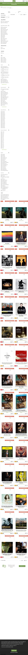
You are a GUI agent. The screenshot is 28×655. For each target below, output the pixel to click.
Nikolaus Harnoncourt (5, 531)
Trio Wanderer (7, 316)
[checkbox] (5, 21)
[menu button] (1, 1)
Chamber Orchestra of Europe (8, 532)
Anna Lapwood (6, 244)
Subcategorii (5, 17)
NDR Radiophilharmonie (7, 435)
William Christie (10, 340)
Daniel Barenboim (18, 436)
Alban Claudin (7, 220)
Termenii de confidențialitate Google (7, 646)
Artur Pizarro (7, 555)
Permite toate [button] (14, 650)
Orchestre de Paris (24, 436)
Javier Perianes (7, 268)
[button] (7, 1)
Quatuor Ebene (18, 531)
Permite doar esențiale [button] (14, 652)
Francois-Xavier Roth (23, 340)
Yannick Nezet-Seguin (23, 388)
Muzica (8, 7)
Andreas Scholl (21, 316)
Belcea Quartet (23, 531)
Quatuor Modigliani (7, 292)
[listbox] (11, 8)
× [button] (26, 3)
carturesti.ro (4, 7)
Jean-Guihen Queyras (21, 292)
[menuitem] (23, 1)
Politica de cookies (13, 645)
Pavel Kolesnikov (19, 268)
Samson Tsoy (24, 268)
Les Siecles (17, 340)
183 (24, 14)
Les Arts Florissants (4, 340)
